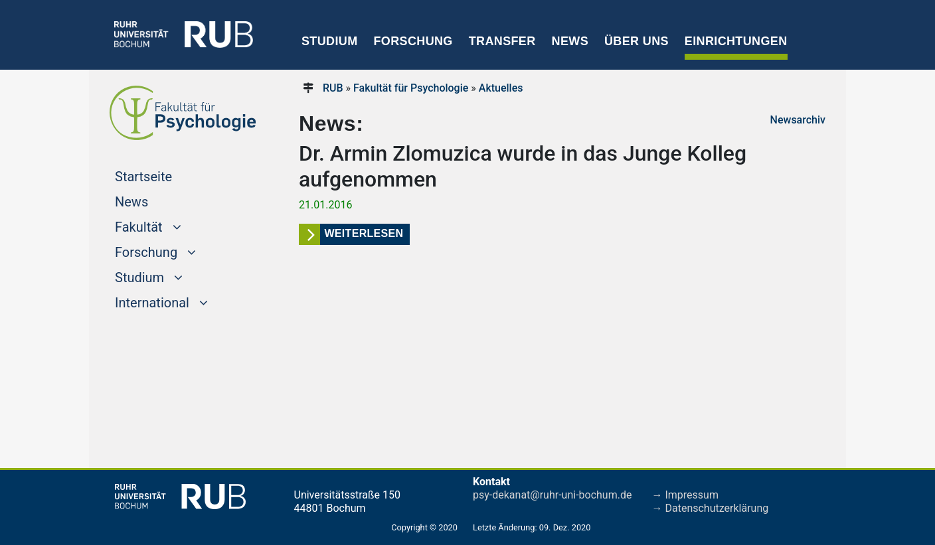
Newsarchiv (797, 120)
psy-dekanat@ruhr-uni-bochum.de (552, 495)
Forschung (412, 41)
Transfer (502, 41)
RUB (333, 88)
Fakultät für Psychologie (410, 88)
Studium (329, 41)
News (570, 41)
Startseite (168, 175)
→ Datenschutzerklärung (710, 508)
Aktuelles (501, 88)
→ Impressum (685, 495)
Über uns (636, 41)
